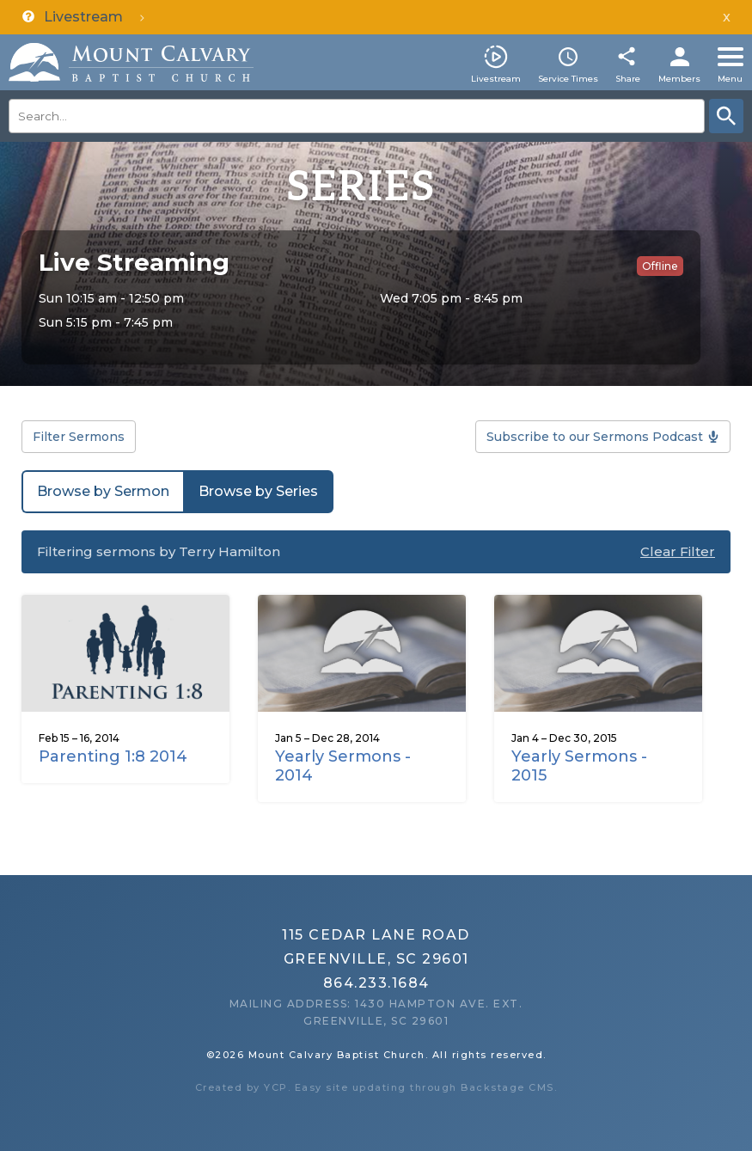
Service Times (568, 78)
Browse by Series (258, 491)
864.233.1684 (376, 983)
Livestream (496, 78)
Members (679, 78)
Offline (660, 266)
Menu (730, 78)
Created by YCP (241, 1087)
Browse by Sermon (103, 491)
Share (627, 78)
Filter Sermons (79, 436)
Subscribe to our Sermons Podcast (594, 436)
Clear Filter (677, 551)
